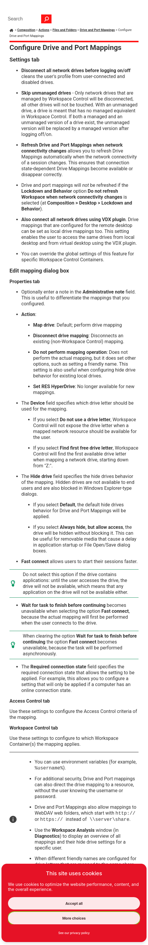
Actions (43, 30)
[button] (46, 19)
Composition (26, 30)
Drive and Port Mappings (97, 30)
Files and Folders (64, 30)
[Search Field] (28, 19)
